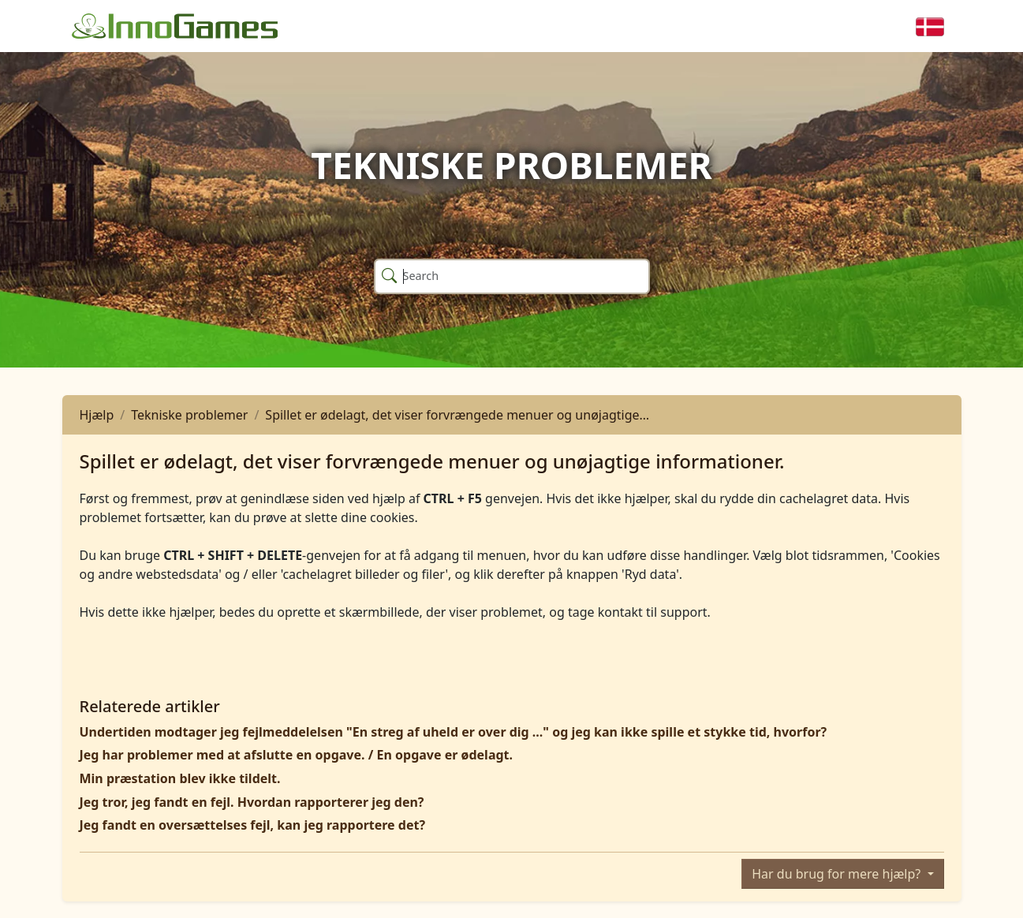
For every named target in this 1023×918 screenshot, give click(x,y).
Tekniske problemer (189, 415)
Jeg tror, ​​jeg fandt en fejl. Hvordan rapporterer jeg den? (252, 802)
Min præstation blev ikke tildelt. (180, 778)
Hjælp (97, 415)
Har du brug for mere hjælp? (838, 874)
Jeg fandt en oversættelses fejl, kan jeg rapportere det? (253, 825)
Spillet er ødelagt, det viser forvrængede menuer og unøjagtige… (457, 415)
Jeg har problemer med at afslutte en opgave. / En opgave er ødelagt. (296, 754)
